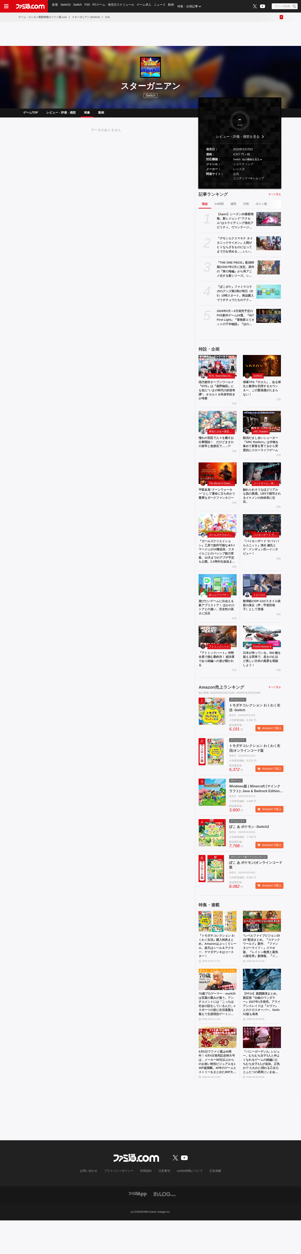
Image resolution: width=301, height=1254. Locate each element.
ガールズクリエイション (222, 550)
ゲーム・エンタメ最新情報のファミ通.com (42, 17)
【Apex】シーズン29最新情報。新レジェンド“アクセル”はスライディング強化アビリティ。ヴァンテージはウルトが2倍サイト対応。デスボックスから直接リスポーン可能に (235, 224)
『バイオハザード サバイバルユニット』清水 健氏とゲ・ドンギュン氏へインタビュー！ (262, 564)
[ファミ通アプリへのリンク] (138, 1227)
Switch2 (66, 6)
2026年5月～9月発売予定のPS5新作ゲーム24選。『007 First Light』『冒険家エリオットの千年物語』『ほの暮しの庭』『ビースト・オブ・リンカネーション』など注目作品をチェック (235, 321)
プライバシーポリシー (121, 1204)
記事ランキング (213, 197)
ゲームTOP (30, 114)
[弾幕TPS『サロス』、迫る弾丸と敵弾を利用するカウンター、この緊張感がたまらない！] (262, 369)
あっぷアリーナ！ (219, 613)
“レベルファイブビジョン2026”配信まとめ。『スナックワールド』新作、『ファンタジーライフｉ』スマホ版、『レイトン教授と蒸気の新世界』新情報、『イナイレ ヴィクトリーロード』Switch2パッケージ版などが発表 (261, 971)
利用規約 (146, 1204)
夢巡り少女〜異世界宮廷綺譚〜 (222, 437)
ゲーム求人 (146, 6)
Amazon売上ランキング (221, 711)
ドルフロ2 (259, 613)
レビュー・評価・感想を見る (238, 140)
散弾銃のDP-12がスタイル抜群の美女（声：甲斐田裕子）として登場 (261, 625)
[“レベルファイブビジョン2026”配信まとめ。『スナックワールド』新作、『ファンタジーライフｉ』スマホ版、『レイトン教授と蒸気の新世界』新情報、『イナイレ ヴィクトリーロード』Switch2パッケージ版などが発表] (262, 945)
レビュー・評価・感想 (61, 114)
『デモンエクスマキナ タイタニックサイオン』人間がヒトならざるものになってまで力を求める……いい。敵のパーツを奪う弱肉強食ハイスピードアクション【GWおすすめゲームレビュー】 (235, 248)
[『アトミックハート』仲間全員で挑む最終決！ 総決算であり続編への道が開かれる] (218, 657)
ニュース (162, 6)
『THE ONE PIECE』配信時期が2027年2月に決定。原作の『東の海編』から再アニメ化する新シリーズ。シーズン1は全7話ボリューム (235, 272)
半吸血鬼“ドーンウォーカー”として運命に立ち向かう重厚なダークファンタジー (217, 510)
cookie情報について (186, 1204)
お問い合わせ (95, 1204)
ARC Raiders (260, 437)
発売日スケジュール (123, 6)
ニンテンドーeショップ (248, 181)
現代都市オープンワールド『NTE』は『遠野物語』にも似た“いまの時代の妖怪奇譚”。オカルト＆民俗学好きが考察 (217, 395)
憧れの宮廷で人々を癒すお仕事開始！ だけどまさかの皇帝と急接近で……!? (217, 451)
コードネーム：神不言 (265, 496)
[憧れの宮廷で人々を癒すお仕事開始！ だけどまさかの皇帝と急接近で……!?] (218, 427)
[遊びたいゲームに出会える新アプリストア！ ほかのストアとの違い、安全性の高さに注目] (218, 603)
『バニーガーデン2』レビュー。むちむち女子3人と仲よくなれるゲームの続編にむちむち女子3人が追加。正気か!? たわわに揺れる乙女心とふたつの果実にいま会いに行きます (262, 1094)
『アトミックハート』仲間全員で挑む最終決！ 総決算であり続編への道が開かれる (217, 681)
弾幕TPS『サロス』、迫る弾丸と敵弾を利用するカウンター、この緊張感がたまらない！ (261, 393)
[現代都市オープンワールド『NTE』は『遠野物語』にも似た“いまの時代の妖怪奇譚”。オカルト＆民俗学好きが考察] (218, 369)
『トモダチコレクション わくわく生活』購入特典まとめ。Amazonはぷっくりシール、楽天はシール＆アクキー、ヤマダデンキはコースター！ (217, 971)
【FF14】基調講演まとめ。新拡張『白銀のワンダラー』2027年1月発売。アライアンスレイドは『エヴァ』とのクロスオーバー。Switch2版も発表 (261, 1033)
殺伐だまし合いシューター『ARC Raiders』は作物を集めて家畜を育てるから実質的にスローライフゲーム (261, 454)
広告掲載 (208, 1204)
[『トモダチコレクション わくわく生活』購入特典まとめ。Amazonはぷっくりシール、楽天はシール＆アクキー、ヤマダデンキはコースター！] (218, 945)
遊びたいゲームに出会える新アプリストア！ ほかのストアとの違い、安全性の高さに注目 (217, 627)
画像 (87, 114)
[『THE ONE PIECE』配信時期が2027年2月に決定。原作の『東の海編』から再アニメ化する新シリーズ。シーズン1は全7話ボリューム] (268, 271)
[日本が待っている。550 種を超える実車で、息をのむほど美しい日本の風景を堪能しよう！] (262, 657)
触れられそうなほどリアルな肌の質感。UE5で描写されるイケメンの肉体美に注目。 (261, 510)
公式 (236, 177)
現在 (205, 207)
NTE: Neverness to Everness (222, 379)
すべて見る (274, 197)
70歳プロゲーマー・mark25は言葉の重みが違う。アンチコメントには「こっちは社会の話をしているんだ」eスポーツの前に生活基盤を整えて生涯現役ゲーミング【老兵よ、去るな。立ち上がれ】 (217, 1033)
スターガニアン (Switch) (86, 17)
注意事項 (163, 1204)
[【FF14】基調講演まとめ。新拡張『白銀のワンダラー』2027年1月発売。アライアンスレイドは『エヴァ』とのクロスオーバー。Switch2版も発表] (262, 1006)
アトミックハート (219, 667)
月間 (246, 207)
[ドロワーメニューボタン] (6, 6)
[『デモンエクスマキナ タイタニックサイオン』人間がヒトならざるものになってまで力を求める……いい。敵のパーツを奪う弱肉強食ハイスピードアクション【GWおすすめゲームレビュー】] (268, 246)
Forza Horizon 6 (262, 667)
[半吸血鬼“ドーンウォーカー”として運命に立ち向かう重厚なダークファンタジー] (218, 486)
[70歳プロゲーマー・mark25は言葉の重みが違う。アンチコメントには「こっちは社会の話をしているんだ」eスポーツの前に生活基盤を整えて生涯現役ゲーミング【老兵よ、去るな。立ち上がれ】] (218, 1006)
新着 (55, 6)
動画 (174, 6)
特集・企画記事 (191, 6)
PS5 (88, 6)
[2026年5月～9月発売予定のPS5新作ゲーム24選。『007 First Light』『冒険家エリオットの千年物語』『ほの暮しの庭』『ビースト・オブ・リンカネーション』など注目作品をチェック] (268, 319)
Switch (78, 6)
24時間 (219, 207)
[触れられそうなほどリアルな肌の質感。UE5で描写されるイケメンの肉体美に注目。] (262, 486)
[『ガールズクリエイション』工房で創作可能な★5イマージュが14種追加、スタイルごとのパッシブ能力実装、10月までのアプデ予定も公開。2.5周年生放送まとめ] (218, 540)
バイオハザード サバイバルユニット (266, 550)
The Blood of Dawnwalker (222, 496)
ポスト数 (261, 207)
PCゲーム (100, 6)
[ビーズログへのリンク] (165, 1227)
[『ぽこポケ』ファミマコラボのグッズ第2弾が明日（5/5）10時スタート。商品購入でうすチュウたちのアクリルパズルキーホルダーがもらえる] (268, 295)
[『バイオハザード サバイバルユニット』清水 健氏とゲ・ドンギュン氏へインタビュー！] (262, 540)
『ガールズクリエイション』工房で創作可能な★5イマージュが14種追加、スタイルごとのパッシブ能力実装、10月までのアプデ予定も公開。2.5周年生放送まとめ (217, 569)
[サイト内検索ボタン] (285, 6)
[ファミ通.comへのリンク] (30, 6)
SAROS (257, 379)
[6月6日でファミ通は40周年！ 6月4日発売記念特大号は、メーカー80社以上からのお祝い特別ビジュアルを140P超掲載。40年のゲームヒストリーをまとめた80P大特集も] (218, 1068)
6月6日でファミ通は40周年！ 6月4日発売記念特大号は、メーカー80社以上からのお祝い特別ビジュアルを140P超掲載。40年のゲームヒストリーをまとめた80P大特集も (217, 1094)
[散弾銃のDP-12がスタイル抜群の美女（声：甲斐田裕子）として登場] (262, 603)
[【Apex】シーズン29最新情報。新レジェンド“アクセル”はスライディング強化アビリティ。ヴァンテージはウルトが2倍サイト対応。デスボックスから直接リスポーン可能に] (268, 222)
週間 (233, 207)
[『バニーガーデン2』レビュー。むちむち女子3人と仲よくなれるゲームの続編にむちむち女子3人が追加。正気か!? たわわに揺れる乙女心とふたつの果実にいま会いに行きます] (262, 1068)
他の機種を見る (251, 162)
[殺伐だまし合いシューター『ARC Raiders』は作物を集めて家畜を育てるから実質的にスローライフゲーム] (262, 427)
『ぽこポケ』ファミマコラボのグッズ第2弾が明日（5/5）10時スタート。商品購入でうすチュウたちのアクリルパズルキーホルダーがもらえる (235, 297)
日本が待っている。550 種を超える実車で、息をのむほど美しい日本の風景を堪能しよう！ (261, 681)
